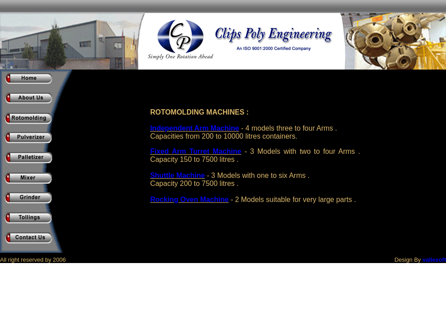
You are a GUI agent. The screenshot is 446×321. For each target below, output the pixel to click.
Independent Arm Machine (194, 128)
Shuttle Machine (177, 175)
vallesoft (434, 259)
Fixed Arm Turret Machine (195, 151)
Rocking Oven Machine (189, 199)
